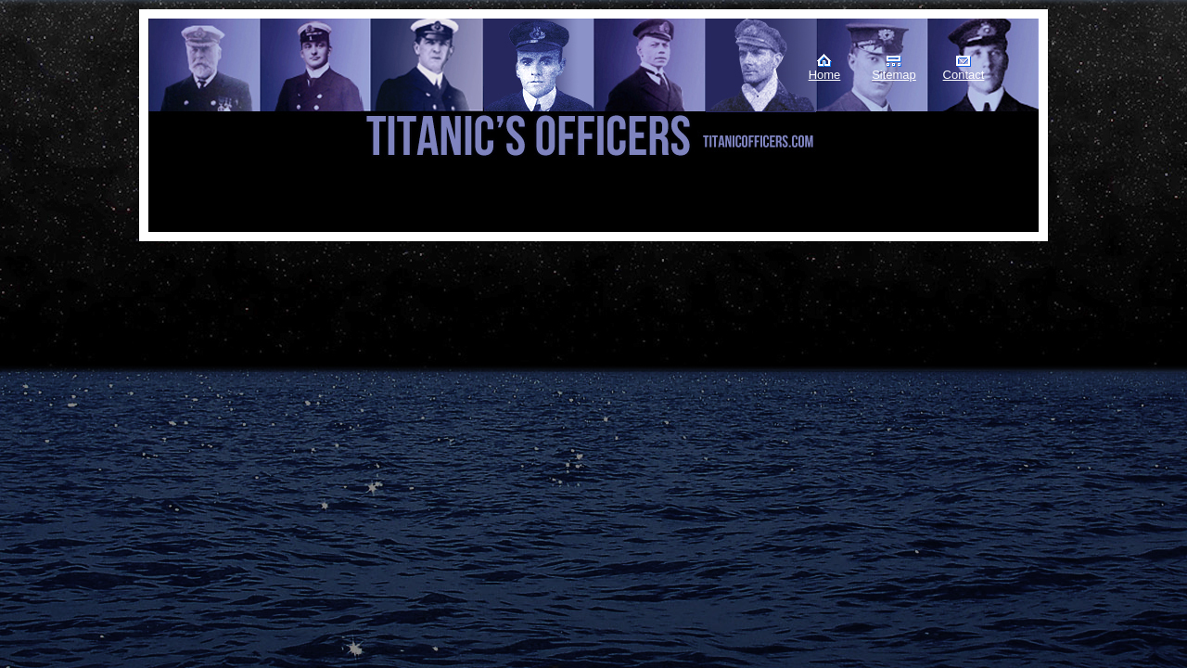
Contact (964, 75)
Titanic (242, 92)
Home (825, 75)
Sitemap (894, 75)
